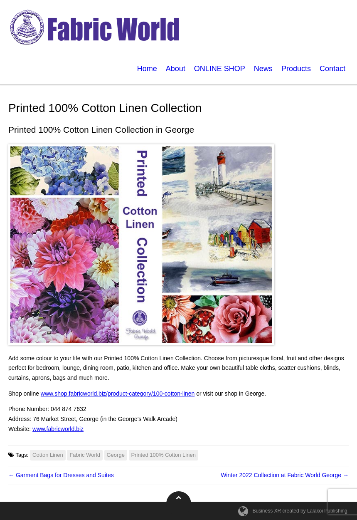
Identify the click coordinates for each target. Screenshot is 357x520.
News (263, 68)
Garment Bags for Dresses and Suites (61, 475)
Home (147, 68)
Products (296, 68)
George (116, 455)
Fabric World (84, 455)
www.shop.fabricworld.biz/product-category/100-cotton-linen (118, 393)
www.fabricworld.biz (58, 429)
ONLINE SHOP (219, 68)
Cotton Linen (47, 455)
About (175, 68)
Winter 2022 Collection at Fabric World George (285, 475)
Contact (332, 68)
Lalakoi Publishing (327, 511)
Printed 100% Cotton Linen (163, 455)
